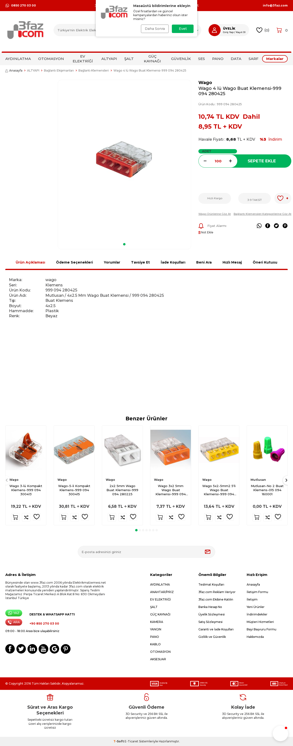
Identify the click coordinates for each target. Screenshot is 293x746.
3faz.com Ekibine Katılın (215, 599)
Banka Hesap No (210, 607)
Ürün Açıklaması (30, 262)
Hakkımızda (255, 637)
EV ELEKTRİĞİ (83, 58)
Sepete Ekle (262, 160)
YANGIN (155, 629)
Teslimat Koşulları (211, 584)
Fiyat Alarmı (212, 226)
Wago (205, 82)
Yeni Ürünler (256, 607)
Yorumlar (112, 262)
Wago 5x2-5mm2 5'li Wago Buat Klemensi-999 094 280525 (219, 490)
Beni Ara (204, 262)
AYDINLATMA (18, 58)
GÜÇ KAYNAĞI (152, 58)
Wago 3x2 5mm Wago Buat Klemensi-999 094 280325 (170, 490)
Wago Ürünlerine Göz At (214, 214)
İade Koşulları (173, 262)
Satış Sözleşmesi (210, 622)
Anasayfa (13, 70)
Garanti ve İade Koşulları (216, 629)
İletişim (252, 599)
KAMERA (156, 622)
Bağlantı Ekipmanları (59, 70)
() (263, 30)
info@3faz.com (275, 5)
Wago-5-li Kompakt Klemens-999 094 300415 (74, 490)
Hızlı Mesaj (232, 262)
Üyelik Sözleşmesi (211, 614)
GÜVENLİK (181, 58)
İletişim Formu (257, 592)
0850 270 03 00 (20, 5)
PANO (217, 58)
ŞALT (129, 58)
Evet (183, 28)
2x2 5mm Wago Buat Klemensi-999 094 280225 (122, 490)
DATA (236, 58)
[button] (124, 244)
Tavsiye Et (140, 262)
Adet (206, 151)
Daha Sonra (154, 28)
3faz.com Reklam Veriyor (217, 592)
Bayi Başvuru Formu (261, 629)
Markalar (275, 58)
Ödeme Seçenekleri (74, 262)
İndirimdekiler (257, 614)
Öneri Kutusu (265, 262)
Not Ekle (205, 232)
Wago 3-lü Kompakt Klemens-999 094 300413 (25, 490)
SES (201, 58)
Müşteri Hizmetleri (260, 622)
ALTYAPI (109, 58)
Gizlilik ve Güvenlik (212, 637)
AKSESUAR (158, 659)
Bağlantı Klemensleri (93, 70)
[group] (124, 159)
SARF (253, 58)
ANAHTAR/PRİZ (162, 592)
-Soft (119, 741)
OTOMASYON (51, 58)
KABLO (155, 644)
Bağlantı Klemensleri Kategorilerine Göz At (262, 214)
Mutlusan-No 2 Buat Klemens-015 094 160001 (267, 490)
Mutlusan (258, 480)
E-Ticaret (131, 741)
